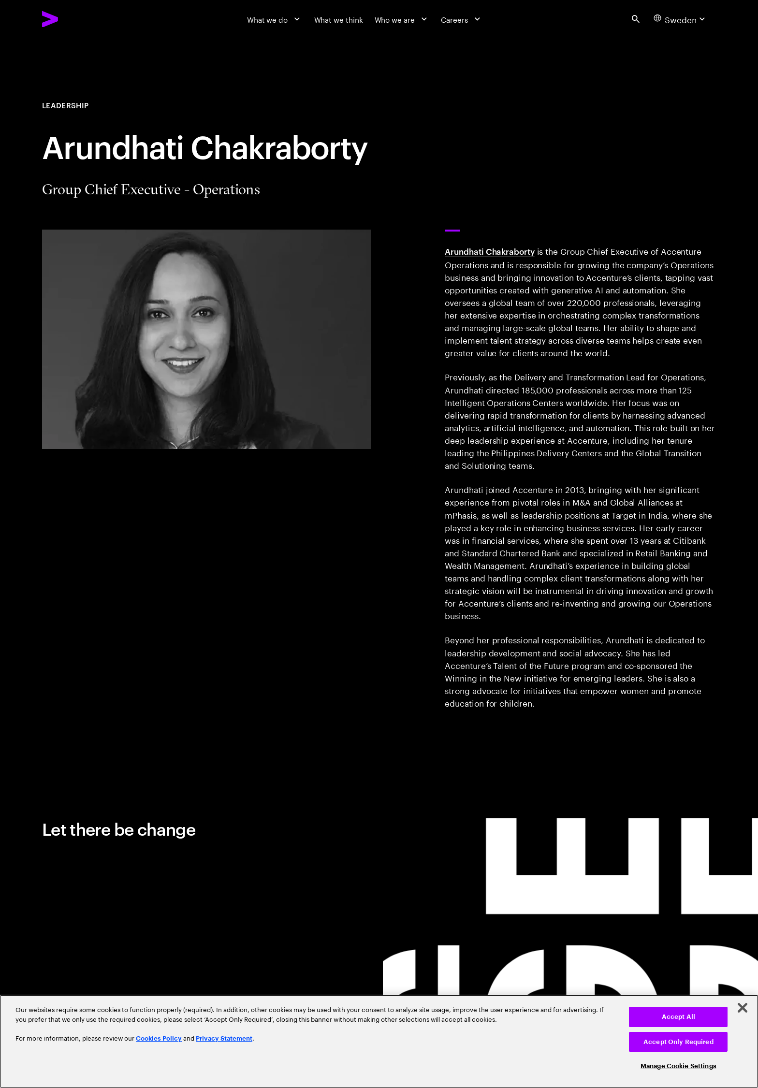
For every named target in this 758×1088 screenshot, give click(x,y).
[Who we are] (402, 19)
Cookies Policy (159, 1038)
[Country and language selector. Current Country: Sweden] (680, 18)
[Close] (742, 1007)
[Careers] (461, 19)
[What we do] (274, 19)
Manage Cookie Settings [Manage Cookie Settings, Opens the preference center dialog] (678, 1066)
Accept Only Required (678, 1042)
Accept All (678, 1017)
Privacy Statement (224, 1038)
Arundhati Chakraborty (489, 251)
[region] (379, 1041)
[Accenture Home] (74, 19)
